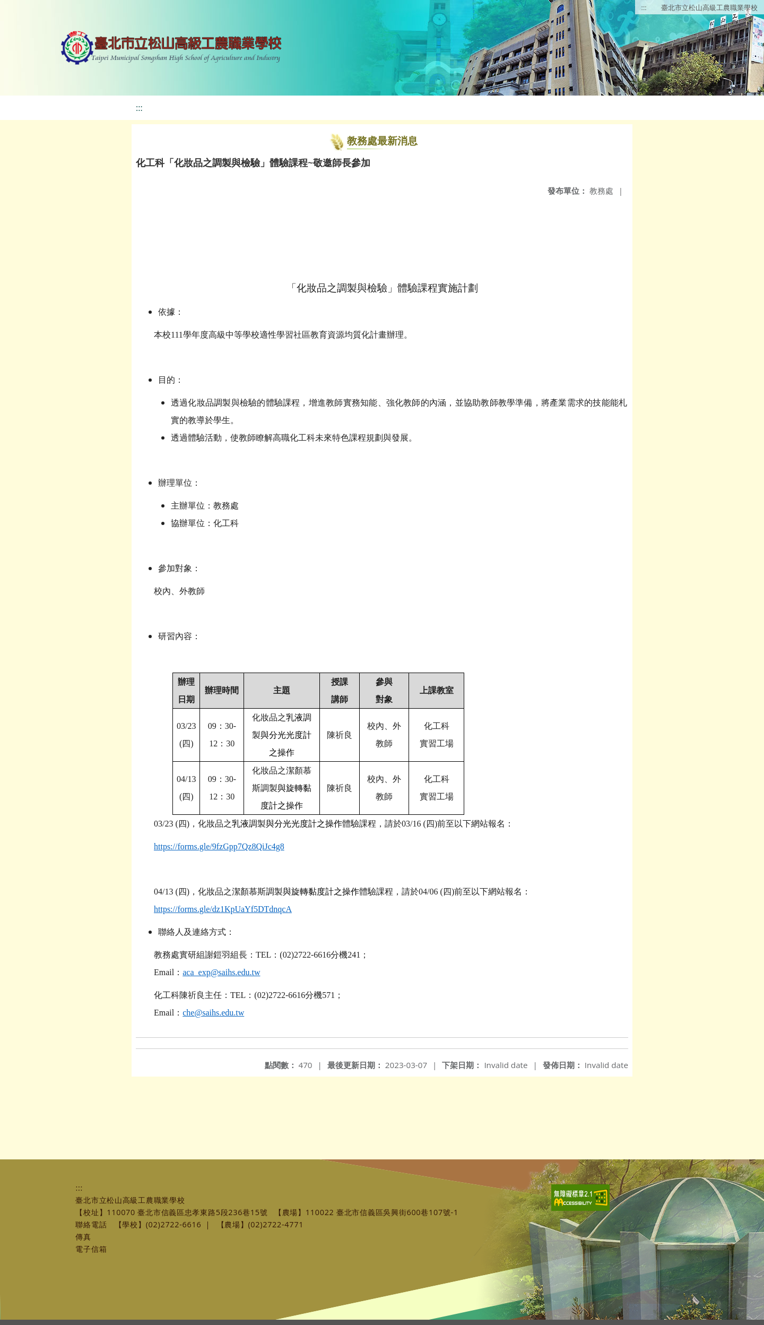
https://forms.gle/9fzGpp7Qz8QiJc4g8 (219, 846)
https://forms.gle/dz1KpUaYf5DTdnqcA (223, 909)
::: (644, 7)
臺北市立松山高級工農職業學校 (709, 7)
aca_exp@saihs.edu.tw (221, 972)
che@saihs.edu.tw (213, 1012)
